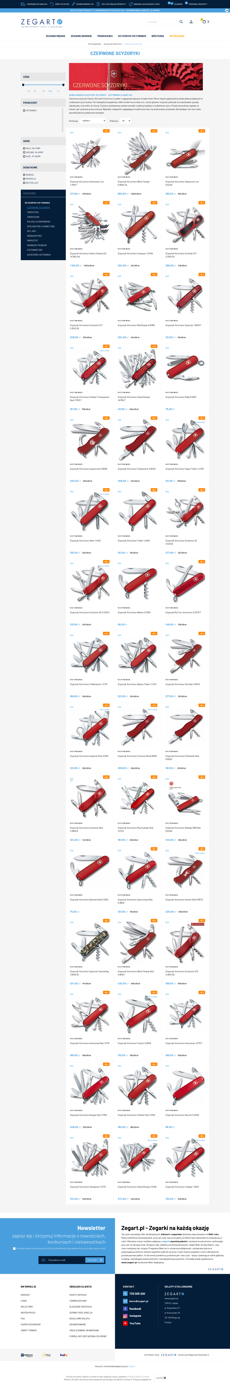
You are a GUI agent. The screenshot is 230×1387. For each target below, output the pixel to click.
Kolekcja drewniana (38, 221)
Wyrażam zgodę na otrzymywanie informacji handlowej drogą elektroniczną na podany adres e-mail (60, 1248)
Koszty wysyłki (77, 1295)
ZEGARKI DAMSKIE (81, 36)
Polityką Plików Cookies (138, 1376)
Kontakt (25, 1295)
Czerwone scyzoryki (38, 207)
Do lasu (31, 231)
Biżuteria (158, 36)
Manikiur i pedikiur (37, 245)
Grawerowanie (77, 1324)
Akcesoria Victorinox (39, 254)
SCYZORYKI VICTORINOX (132, 36)
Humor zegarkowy (31, 1324)
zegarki (166, 1241)
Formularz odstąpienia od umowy (88, 1336)
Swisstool (33, 212)
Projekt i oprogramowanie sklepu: (115, 1366)
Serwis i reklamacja (80, 1313)
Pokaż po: (114, 121)
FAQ (23, 1318)
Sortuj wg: (73, 121)
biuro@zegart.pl (138, 1301)
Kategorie (29, 193)
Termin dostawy (78, 1301)
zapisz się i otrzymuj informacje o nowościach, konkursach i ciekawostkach (58, 1239)
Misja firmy (27, 1307)
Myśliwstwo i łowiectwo (41, 226)
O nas (24, 1301)
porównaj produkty (196, 3)
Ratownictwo (34, 249)
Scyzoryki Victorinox (37, 202)
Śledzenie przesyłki (80, 1307)
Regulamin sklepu (79, 1318)
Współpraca (28, 1313)
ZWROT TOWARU (29, 1330)
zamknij (161, 1377)
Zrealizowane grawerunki (84, 1330)
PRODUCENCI (105, 36)
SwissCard (33, 217)
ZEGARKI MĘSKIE (55, 36)
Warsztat (32, 240)
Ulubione (175, 3)
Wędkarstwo (34, 235)
